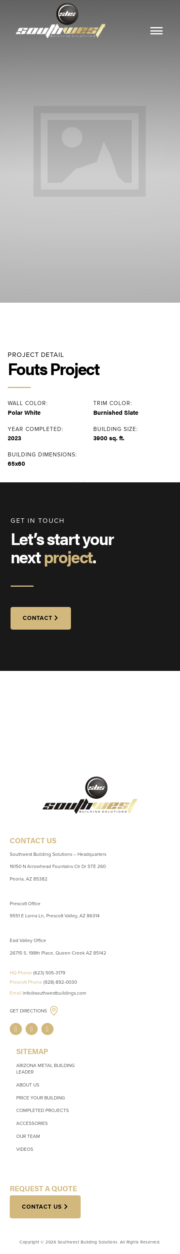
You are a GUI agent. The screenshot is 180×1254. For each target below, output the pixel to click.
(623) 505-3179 (49, 973)
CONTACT (37, 618)
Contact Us (42, 1206)
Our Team (28, 1136)
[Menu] (156, 32)
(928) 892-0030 (60, 982)
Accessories (32, 1123)
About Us (27, 1085)
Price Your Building (40, 1098)
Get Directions (29, 1011)
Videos (24, 1149)
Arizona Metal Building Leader (45, 1069)
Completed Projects (42, 1110)
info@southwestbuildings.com (54, 993)
